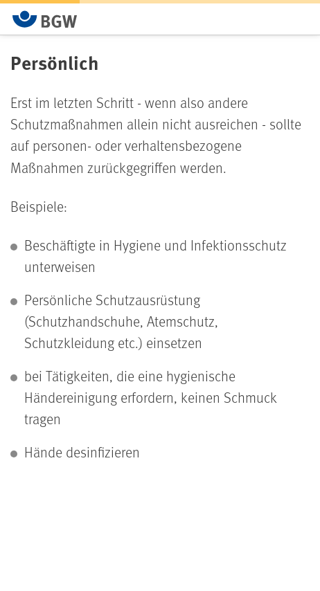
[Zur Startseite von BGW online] (45, 19)
